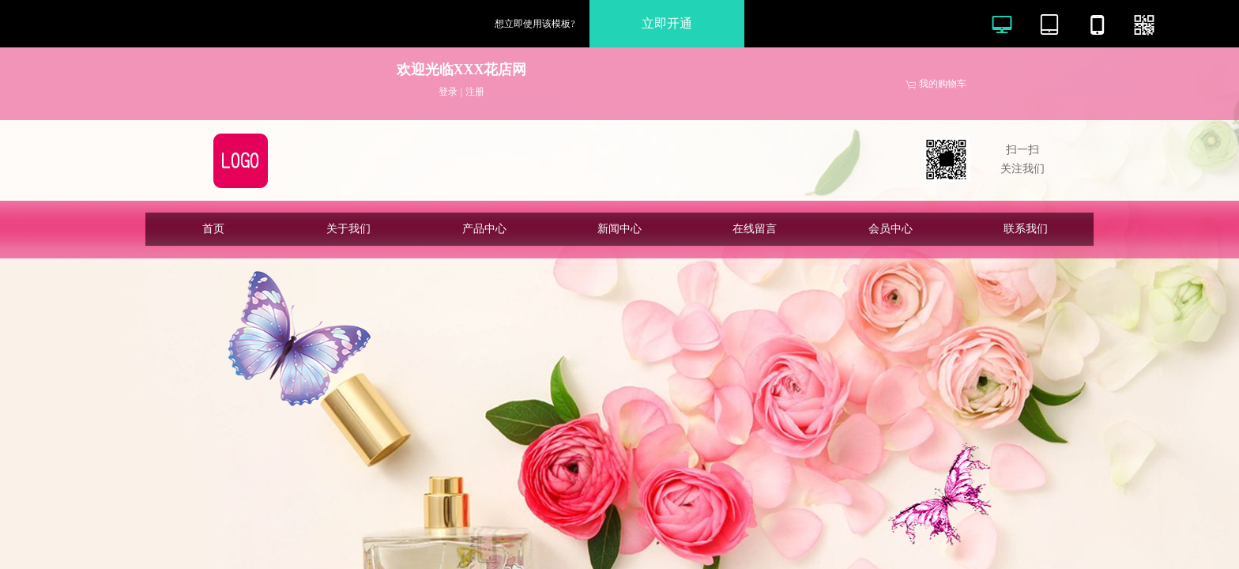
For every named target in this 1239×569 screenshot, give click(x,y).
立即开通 (667, 23)
